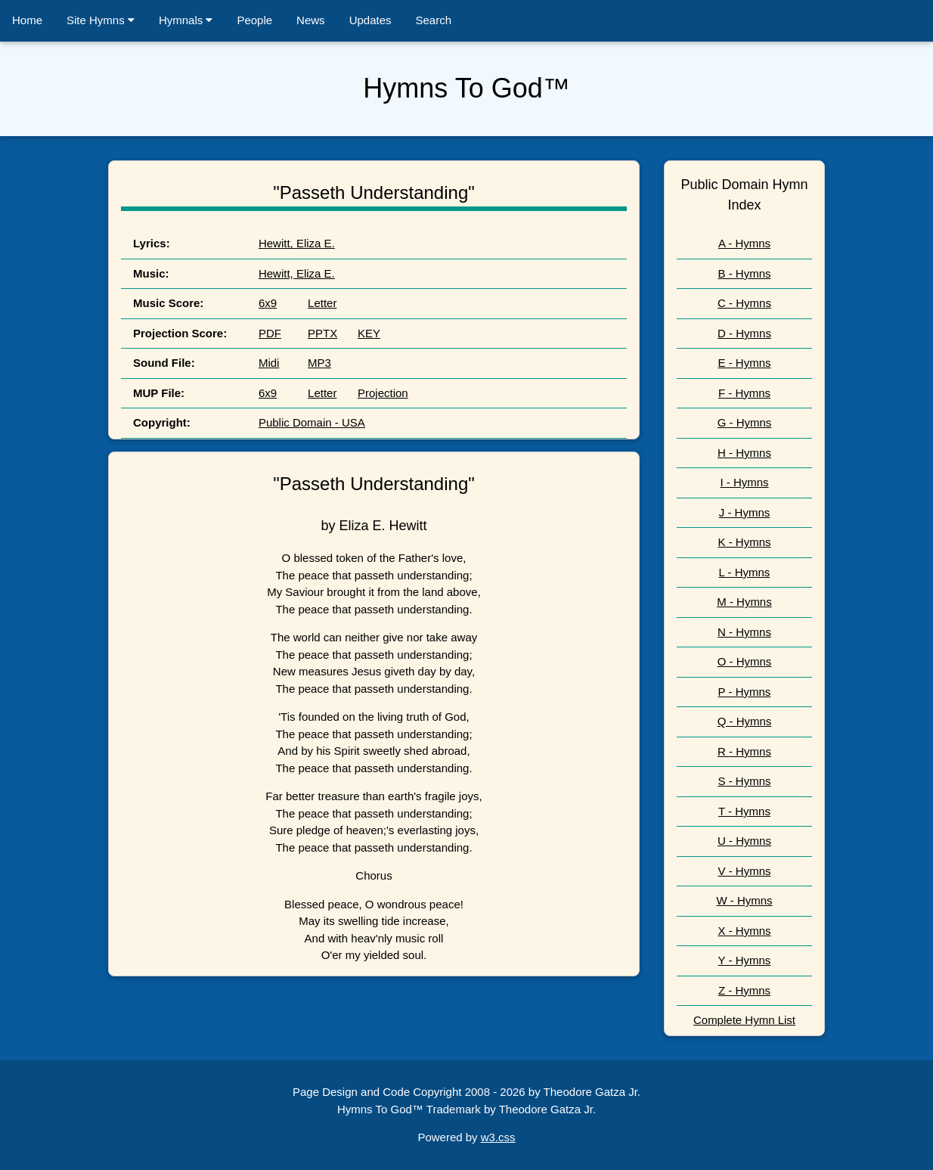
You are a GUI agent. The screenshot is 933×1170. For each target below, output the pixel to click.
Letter (322, 302)
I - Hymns (744, 482)
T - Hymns (744, 811)
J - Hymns (744, 512)
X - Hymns (744, 930)
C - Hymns (744, 302)
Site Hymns (101, 20)
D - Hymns (744, 333)
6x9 (268, 302)
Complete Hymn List (744, 1019)
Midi (269, 362)
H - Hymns (744, 452)
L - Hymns (744, 572)
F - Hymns (744, 392)
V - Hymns (744, 870)
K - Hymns (744, 541)
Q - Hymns (745, 721)
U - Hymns (744, 840)
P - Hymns (744, 691)
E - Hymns (744, 362)
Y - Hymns (744, 960)
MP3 (319, 362)
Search (434, 20)
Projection (383, 392)
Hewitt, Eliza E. (297, 243)
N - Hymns (744, 631)
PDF (270, 333)
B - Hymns (744, 273)
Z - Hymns (744, 990)
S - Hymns (744, 780)
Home (27, 20)
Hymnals (186, 20)
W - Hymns (744, 900)
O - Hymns (745, 661)
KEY (369, 333)
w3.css (498, 1137)
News (310, 20)
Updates (370, 20)
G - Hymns (745, 422)
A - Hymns (744, 243)
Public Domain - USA (312, 422)
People (254, 20)
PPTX (322, 333)
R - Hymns (744, 751)
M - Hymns (744, 601)
